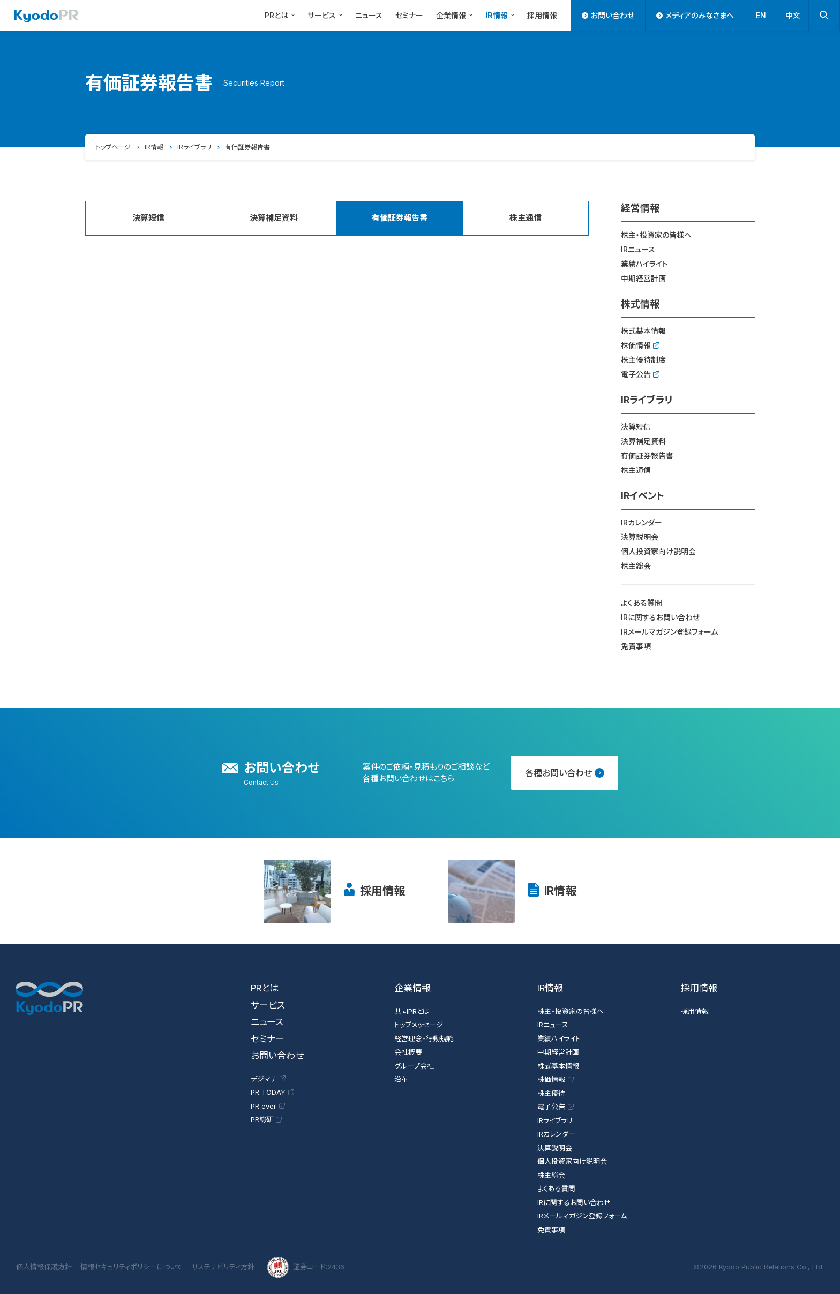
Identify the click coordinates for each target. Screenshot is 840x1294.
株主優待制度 (643, 359)
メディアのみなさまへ (695, 15)
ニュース (368, 15)
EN (761, 15)
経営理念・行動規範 (424, 1038)
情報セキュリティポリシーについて (131, 1266)
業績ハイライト (644, 263)
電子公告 (640, 374)
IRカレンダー (641, 522)
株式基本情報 (643, 330)
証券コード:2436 (305, 1267)
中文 (792, 15)
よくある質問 (641, 602)
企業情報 (456, 15)
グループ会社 (414, 1066)
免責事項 (636, 646)
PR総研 (266, 1119)
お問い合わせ (608, 15)
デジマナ (268, 1078)
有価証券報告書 (647, 455)
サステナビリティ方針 (222, 1266)
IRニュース (638, 249)
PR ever (268, 1106)
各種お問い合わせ (564, 773)
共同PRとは (412, 1011)
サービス (327, 15)
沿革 (401, 1079)
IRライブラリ (194, 147)
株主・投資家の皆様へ (656, 234)
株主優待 (551, 1093)
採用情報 (542, 15)
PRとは (281, 15)
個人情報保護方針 (44, 1266)
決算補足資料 (274, 218)
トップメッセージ (418, 1024)
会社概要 (408, 1052)
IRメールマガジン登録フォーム (669, 631)
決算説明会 (639, 536)
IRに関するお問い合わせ (660, 617)
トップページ (113, 147)
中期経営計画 (643, 278)
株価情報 (640, 345)
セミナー (409, 15)
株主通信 (525, 218)
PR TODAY (272, 1092)
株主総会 (636, 565)
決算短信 (148, 218)
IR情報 (501, 15)
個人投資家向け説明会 (658, 551)
